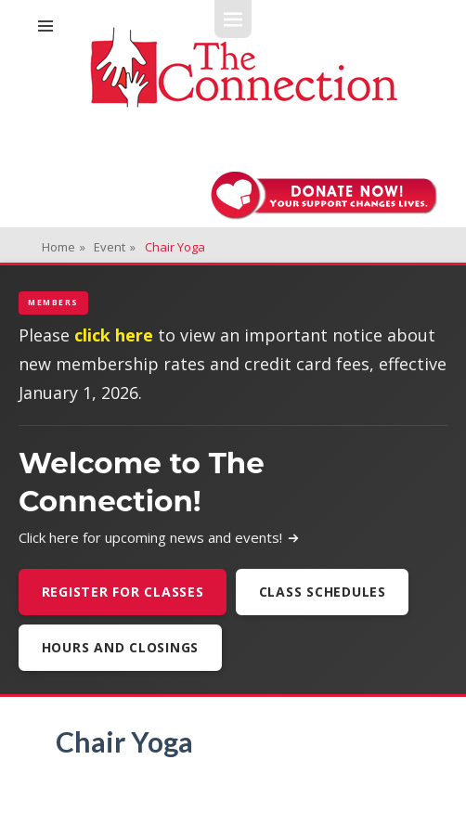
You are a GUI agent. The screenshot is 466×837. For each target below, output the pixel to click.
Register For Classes (123, 591)
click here (113, 335)
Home (63, 247)
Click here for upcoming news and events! (159, 537)
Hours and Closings (121, 647)
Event (115, 247)
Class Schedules (322, 591)
